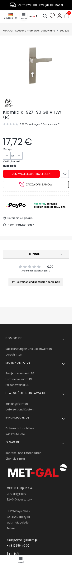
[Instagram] (16, 553)
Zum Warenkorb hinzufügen (31, 174)
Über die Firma (15, 459)
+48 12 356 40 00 (18, 546)
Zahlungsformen (17, 404)
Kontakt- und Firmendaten (23, 453)
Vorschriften (14, 355)
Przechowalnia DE (17, 385)
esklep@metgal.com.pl (22, 540)
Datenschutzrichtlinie (20, 428)
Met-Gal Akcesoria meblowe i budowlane (29, 30)
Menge (7, 149)
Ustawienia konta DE (19, 379)
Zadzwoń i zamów (35, 184)
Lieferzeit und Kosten (20, 409)
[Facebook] (9, 553)
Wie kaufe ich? (15, 434)
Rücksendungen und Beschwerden (29, 349)
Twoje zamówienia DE (20, 373)
